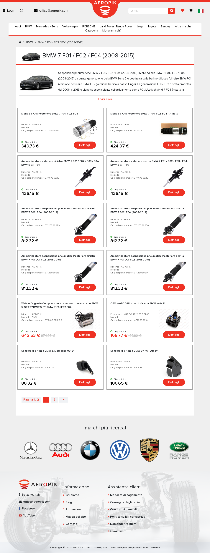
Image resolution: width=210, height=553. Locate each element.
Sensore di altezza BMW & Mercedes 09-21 (47, 350)
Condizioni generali (123, 509)
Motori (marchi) (111, 30)
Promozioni (73, 509)
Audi (18, 26)
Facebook (27, 508)
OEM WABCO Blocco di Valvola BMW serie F (137, 303)
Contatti (72, 524)
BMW (28, 26)
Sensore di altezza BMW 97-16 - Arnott (134, 350)
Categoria (91, 30)
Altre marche (183, 26)
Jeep (140, 26)
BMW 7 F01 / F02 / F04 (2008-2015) (60, 42)
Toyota (151, 26)
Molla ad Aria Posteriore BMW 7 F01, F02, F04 (49, 113)
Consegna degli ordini (125, 502)
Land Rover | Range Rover (116, 26)
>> (63, 399)
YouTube (27, 515)
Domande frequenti (123, 524)
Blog (69, 502)
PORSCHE (88, 26)
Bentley (165, 26)
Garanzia (116, 531)
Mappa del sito (76, 517)
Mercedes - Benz (47, 26)
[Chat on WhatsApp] (22, 11)
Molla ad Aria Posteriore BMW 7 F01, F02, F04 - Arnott (144, 113)
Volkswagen (70, 26)
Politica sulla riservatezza (127, 517)
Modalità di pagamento (126, 495)
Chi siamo (72, 495)
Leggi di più (105, 99)
